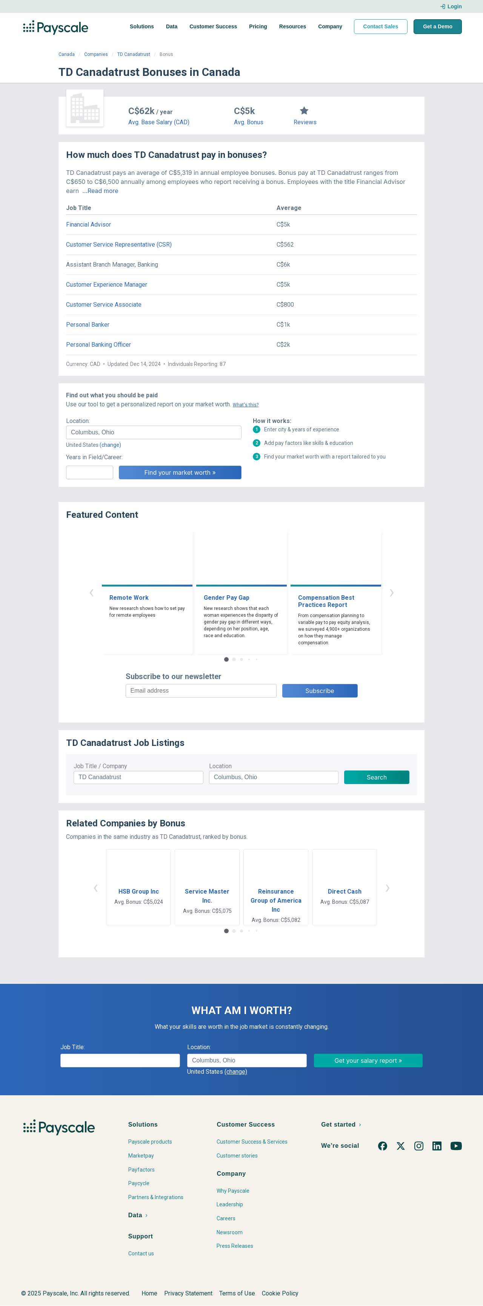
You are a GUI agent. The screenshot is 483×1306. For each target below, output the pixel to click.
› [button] (391, 591)
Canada (66, 54)
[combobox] (154, 432)
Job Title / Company (100, 766)
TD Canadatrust (133, 54)
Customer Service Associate (104, 304)
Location (220, 766)
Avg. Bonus (248, 122)
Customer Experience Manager (106, 284)
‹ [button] (91, 591)
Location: (78, 421)
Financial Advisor (88, 224)
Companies (96, 54)
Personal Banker (87, 324)
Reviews (305, 122)
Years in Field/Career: (94, 457)
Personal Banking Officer (98, 344)
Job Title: (72, 1047)
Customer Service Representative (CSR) (119, 244)
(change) (110, 445)
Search (377, 777)
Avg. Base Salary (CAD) (158, 122)
